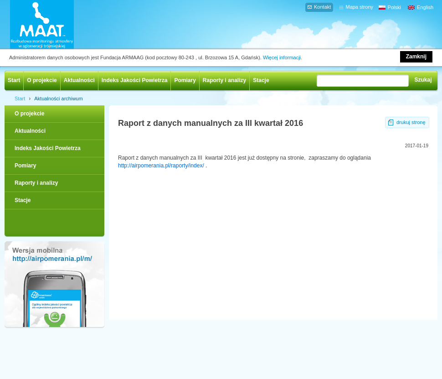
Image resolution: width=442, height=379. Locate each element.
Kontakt (322, 7)
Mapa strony (359, 7)
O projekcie (42, 80)
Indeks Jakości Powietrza (135, 80)
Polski (394, 7)
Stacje (261, 80)
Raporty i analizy (224, 80)
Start (14, 80)
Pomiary (184, 80)
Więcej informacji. (282, 57)
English (425, 7)
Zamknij (416, 56)
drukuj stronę (411, 122)
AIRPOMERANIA (55, 24)
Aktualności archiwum (58, 98)
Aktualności (79, 80)
